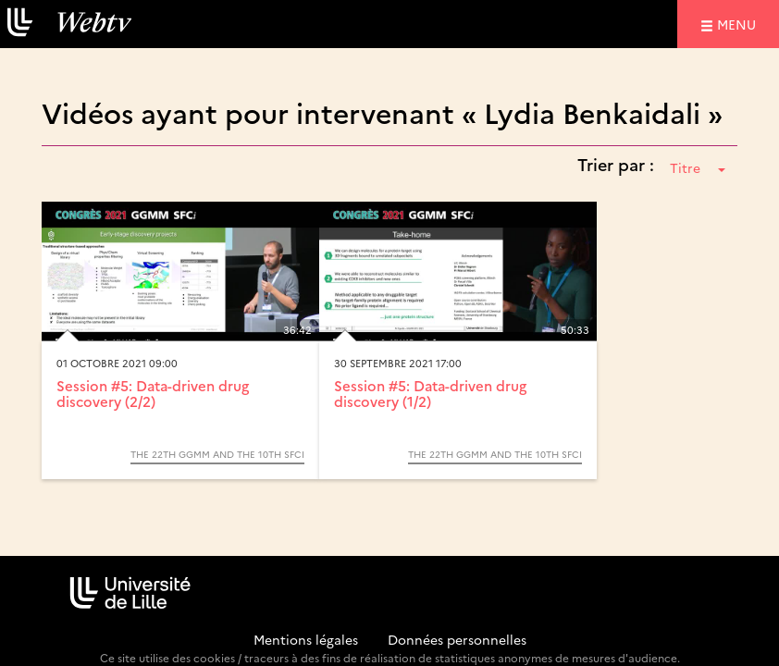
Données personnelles (457, 639)
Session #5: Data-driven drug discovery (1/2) (430, 393)
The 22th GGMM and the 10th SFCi (217, 454)
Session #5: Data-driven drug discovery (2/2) (152, 393)
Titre (697, 167)
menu (739, 23)
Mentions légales (305, 639)
